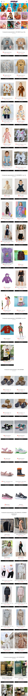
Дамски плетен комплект (7, 649)
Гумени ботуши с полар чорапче (21, 481)
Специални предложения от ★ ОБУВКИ (14, 369)
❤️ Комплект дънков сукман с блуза (7, 218)
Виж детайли (7, 55)
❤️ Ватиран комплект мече (7, 52)
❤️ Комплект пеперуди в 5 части (21, 144)
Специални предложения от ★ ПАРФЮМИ (14, 657)
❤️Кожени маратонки (7, 435)
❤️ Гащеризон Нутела (7, 310)
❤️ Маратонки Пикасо (21, 458)
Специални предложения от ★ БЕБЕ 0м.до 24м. (14, 32)
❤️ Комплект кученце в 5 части (21, 167)
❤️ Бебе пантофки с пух (21, 389)
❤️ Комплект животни (21, 121)
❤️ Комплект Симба (21, 338)
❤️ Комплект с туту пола (21, 310)
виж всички (14, 33)
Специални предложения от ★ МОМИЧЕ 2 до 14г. (14, 175)
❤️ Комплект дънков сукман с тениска (7, 241)
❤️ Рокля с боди (7, 195)
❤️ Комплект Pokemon (7, 361)
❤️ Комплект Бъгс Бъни (21, 52)
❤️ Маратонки (7, 504)
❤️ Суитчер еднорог (7, 287)
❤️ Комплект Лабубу (20, 218)
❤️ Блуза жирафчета (7, 338)
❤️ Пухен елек (20, 264)
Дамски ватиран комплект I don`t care (21, 580)
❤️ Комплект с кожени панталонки (21, 287)
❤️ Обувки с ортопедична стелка (7, 481)
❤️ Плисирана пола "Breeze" (21, 241)
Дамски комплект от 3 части (20, 534)
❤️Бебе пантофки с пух (7, 389)
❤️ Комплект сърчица (7, 144)
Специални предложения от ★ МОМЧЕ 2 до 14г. (14, 318)
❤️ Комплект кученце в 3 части (7, 121)
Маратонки (21, 504)
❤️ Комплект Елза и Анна (7, 264)
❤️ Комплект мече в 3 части (7, 167)
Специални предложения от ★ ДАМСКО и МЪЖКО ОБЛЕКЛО (14, 513)
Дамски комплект (7, 557)
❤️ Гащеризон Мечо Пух (7, 75)
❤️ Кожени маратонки (20, 435)
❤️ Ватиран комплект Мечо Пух (7, 98)
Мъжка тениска (7, 534)
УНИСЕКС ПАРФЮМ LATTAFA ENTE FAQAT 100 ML (20, 678)
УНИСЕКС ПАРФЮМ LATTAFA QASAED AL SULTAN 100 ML (7, 678)
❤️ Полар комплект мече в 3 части (21, 98)
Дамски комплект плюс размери (7, 580)
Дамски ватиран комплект (21, 626)
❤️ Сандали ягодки (7, 458)
